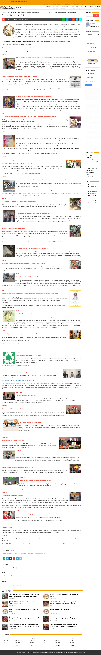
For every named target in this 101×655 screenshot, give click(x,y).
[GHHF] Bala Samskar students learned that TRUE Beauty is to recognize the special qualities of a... (64, 625)
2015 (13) (72, 640)
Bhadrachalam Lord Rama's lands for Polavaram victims (64, 595)
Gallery (86, 7)
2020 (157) (5, 640)
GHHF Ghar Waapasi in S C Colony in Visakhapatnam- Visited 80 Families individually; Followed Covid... (24, 595)
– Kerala (88, 174)
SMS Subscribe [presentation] (90, 73)
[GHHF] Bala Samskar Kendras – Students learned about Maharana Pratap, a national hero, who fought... (24, 625)
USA (24, 568)
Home (40, 4)
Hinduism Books (75, 4)
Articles (88, 155)
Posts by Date (65, 7)
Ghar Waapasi (14, 576)
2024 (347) (32, 638)
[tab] (90, 70)
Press (82, 4)
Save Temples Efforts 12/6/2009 (59, 609)
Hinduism (5, 568)
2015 (89, 202)
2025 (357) (18, 638)
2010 (89, 200)
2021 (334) (72, 638)
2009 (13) (72, 643)
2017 (94, 202)
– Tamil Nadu (89, 176)
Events (87, 157)
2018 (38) (32, 640)
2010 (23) (58, 643)
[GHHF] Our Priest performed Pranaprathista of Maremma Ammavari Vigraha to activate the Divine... (65, 618)
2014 (94, 200)
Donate (86, 4)
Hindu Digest (55, 7)
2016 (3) (58, 640)
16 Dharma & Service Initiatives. (92, 193)
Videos (91, 7)
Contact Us (92, 4)
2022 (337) (58, 638)
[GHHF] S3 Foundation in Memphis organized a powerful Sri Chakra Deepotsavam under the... (63, 602)
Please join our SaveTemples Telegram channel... (91, 24)
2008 (89, 198)
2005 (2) (45, 645)
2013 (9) (18, 643)
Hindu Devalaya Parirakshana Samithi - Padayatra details (23, 610)
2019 (94, 205)
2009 (94, 198)
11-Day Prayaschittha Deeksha (92, 191)
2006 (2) (32, 645)
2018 (89, 205)
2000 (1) (5, 647)
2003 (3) (72, 645)
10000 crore (90, 189)
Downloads (97, 7)
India (10, 568)
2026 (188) (5, 638)
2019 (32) (18, 640)
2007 (94, 195)
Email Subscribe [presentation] (90, 70)
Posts (14, 568)
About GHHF (46, 4)
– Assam (88, 170)
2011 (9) (45, 643)
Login (98, 4)
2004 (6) (58, 645)
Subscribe (89, 85)
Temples (19, 568)
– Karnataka (89, 172)
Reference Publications (76, 7)
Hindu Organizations (56, 4)
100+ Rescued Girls (92, 186)
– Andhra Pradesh (90, 168)
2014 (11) (5, 643)
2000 (89, 195)
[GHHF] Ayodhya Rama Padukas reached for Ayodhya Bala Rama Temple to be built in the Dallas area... (24, 618)
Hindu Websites (66, 4)
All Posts (48, 7)
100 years (90, 184)
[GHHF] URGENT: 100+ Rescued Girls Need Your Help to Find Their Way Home (24, 602)
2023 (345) (45, 638)
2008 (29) (5, 645)
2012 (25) (32, 643)
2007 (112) (18, 645)
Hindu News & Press (91, 162)
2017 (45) (45, 640)
